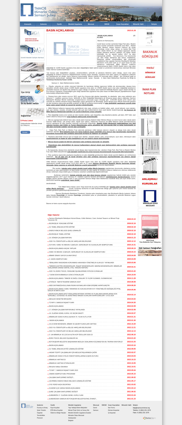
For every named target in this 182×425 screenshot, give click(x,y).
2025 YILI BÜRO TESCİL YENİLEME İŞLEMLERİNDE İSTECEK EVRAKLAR (75, 271)
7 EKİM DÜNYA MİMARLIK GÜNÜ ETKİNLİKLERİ (66, 275)
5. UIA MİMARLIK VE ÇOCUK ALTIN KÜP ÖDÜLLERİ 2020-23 (70, 334)
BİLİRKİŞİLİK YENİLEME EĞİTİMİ (60, 223)
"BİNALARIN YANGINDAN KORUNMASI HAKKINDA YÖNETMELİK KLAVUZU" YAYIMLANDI (81, 262)
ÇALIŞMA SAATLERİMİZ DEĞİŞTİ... (61, 377)
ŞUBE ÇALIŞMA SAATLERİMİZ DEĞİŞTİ (63, 391)
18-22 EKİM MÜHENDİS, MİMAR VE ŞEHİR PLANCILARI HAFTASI (72, 324)
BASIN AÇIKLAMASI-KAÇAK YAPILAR (62, 248)
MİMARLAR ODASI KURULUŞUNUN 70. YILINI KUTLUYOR (69, 317)
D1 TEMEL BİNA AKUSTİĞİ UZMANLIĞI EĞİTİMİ (65, 349)
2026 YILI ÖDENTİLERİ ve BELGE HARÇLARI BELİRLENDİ (69, 241)
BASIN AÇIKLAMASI (55, 306)
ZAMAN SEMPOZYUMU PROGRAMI (61, 374)
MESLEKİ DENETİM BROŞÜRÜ (60, 299)
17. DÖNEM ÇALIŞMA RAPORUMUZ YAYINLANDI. (66, 310)
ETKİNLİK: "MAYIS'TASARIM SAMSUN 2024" (64, 282)
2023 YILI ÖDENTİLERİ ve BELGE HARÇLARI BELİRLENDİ (69, 327)
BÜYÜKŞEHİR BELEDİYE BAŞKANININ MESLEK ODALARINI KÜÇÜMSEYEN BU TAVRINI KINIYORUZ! (85, 342)
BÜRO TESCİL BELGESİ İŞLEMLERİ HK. (63, 338)
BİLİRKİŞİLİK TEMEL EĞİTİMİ (59, 234)
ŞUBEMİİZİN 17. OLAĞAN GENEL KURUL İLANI (65, 395)
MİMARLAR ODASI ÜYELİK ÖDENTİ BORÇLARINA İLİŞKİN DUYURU (73, 356)
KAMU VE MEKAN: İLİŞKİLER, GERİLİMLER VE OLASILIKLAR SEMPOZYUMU (76, 252)
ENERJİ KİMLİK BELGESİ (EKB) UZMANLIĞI (64, 230)
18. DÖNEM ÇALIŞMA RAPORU (60, 238)
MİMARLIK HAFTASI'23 (57, 359)
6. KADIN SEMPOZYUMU (57, 259)
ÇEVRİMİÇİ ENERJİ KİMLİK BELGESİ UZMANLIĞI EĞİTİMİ (69, 381)
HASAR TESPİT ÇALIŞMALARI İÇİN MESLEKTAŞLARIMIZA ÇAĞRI (72, 352)
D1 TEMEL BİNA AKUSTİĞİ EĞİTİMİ (61, 227)
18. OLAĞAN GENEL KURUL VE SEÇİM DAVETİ (65, 313)
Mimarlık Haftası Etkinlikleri (58, 367)
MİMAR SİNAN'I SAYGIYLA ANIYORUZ (62, 255)
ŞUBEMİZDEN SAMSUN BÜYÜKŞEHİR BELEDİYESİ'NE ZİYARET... (72, 399)
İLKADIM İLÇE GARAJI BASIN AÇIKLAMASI (64, 388)
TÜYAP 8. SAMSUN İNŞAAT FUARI (61, 302)
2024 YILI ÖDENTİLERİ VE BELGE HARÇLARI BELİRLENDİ (70, 331)
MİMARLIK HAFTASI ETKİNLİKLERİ (61, 363)
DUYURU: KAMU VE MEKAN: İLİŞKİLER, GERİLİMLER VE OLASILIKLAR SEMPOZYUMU (80, 245)
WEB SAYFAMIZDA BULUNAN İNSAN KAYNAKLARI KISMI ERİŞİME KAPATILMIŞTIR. (79, 285)
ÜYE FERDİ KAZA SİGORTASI (59, 384)
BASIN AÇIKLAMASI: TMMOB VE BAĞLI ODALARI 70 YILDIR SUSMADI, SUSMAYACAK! (80, 278)
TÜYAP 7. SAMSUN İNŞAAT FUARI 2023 (63, 370)
